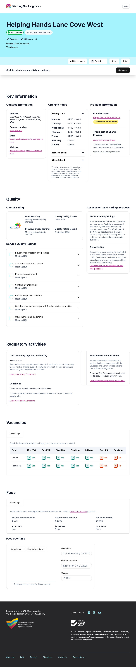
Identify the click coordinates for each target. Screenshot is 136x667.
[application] (32, 569)
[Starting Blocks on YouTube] (99, 612)
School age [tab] (15, 434)
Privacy (33, 657)
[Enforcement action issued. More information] (109, 122)
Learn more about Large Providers (106, 152)
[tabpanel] (68, 456)
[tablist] (14, 433)
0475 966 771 (16, 130)
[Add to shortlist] (105, 61)
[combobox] (17, 549)
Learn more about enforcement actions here (107, 381)
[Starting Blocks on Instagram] (94, 612)
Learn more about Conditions (22, 401)
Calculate (123, 70)
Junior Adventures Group (104, 140)
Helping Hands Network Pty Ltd (106, 117)
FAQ (22, 657)
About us (10, 657)
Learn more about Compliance (23, 374)
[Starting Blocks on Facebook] (88, 612)
